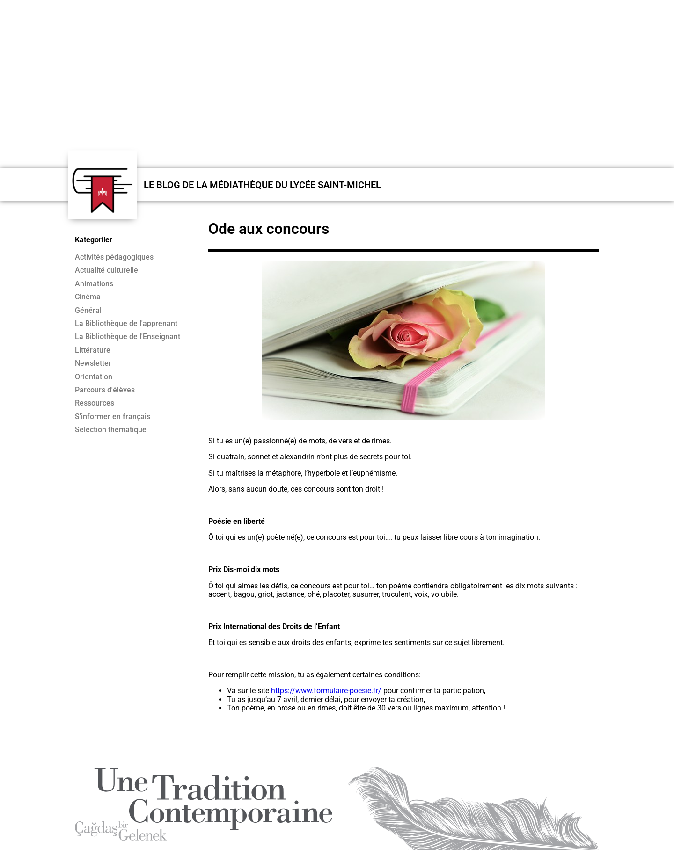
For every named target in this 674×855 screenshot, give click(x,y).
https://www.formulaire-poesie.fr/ (326, 690)
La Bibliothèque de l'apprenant (126, 323)
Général (88, 310)
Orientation (93, 377)
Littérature (92, 350)
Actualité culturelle (106, 270)
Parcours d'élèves (105, 390)
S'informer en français (112, 417)
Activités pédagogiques (114, 257)
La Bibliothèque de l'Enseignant (127, 337)
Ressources (94, 403)
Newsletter (93, 363)
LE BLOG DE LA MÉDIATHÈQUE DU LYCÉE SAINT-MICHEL (262, 184)
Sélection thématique (111, 430)
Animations (94, 284)
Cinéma (88, 297)
